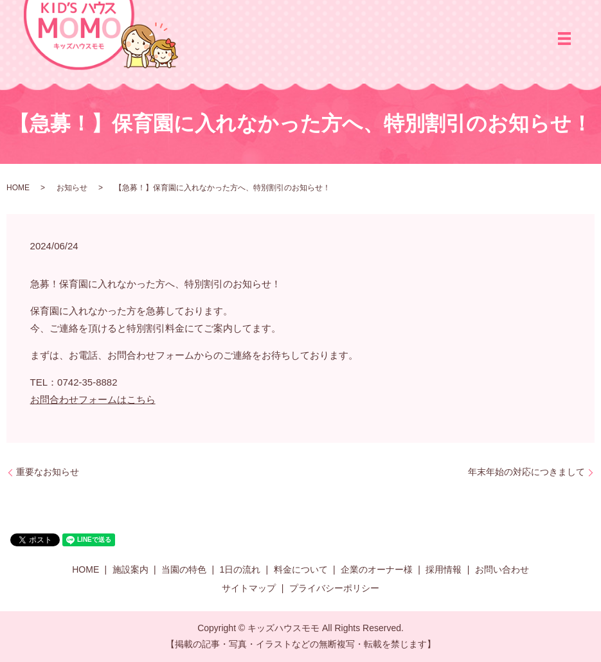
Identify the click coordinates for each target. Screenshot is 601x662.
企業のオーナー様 (377, 569)
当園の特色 (183, 569)
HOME (18, 187)
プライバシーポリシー (334, 588)
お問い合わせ (502, 569)
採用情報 (444, 569)
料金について (301, 569)
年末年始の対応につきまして (526, 472)
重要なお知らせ (47, 472)
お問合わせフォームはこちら (93, 399)
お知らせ (72, 187)
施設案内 (130, 569)
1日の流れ (239, 569)
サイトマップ (249, 588)
